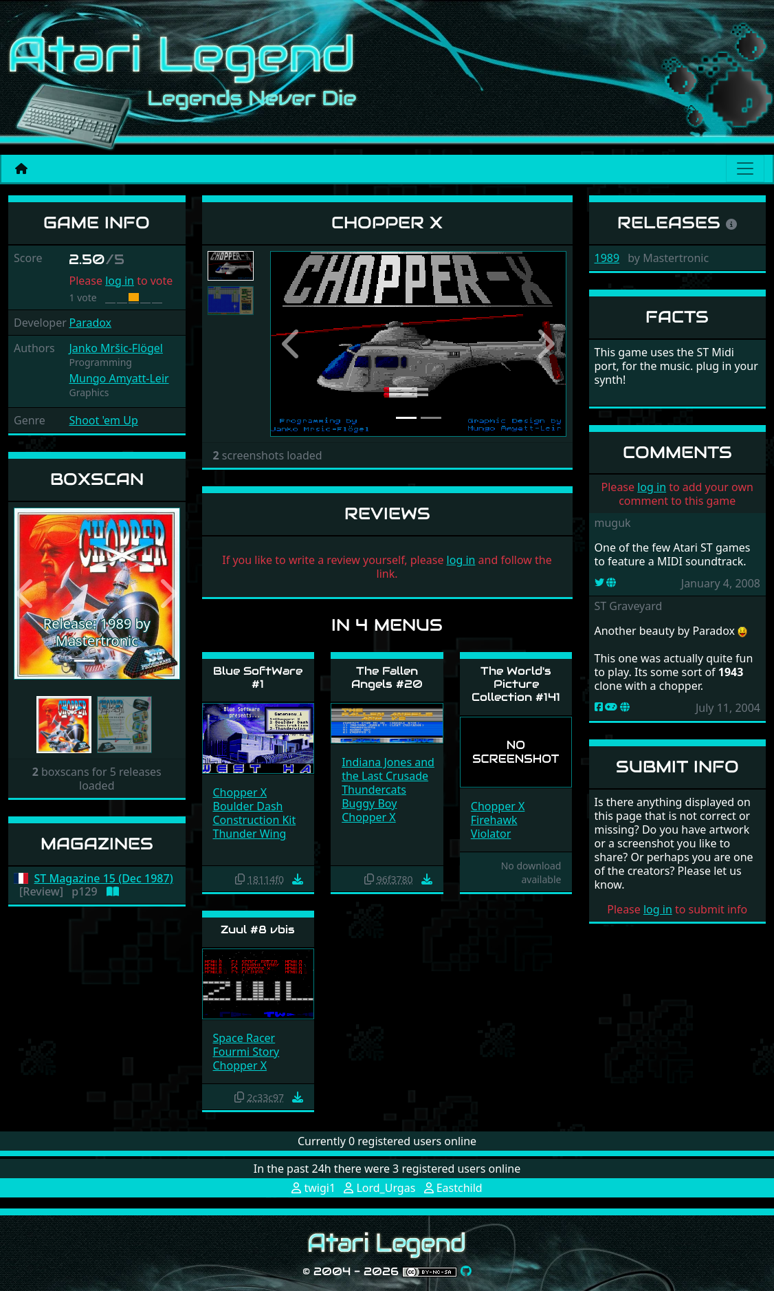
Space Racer (244, 1037)
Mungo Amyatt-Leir (118, 378)
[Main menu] (745, 168)
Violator (491, 833)
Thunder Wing (250, 833)
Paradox (90, 322)
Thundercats (374, 789)
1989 (607, 257)
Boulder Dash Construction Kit (254, 813)
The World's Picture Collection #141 (516, 684)
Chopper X (240, 792)
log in (119, 280)
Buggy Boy (369, 803)
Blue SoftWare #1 (257, 677)
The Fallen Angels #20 (387, 677)
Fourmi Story (246, 1051)
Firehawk (494, 819)
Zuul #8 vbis (258, 929)
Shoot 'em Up (103, 420)
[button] (26, 594)
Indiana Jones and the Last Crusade (388, 769)
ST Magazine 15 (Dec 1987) (103, 878)
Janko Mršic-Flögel (115, 348)
